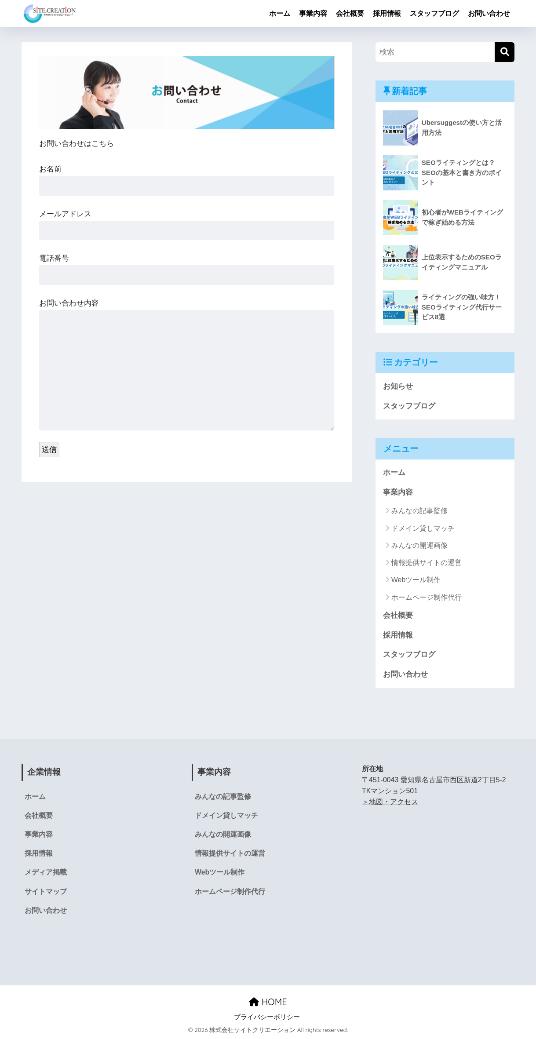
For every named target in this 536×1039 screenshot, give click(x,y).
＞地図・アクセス (390, 802)
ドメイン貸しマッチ (423, 528)
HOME (268, 1001)
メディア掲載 (46, 872)
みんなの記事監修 (419, 510)
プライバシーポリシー (267, 1017)
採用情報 (387, 13)
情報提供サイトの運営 (426, 562)
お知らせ (398, 386)
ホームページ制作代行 (426, 597)
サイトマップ (46, 891)
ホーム (279, 13)
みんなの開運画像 (419, 545)
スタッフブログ (434, 13)
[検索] (504, 52)
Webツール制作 (416, 579)
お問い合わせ (489, 13)
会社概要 (350, 13)
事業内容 (313, 13)
